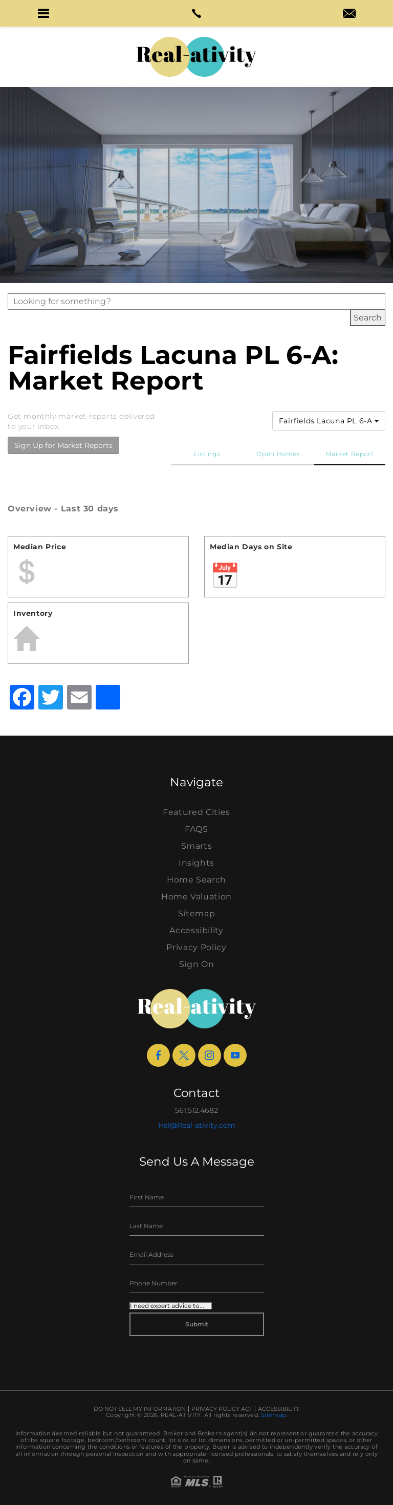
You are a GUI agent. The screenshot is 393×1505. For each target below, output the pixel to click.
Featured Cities (196, 812)
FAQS (196, 829)
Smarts (196, 846)
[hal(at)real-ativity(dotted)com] (349, 14)
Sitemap (196, 913)
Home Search (196, 880)
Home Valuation (196, 896)
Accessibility (196, 930)
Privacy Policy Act (221, 1409)
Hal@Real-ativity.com (196, 1125)
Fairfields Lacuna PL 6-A (329, 420)
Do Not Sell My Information (140, 1409)
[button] (43, 13)
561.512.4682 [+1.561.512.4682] (196, 1110)
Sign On (196, 964)
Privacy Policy (196, 947)
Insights (196, 863)
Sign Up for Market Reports (63, 445)
